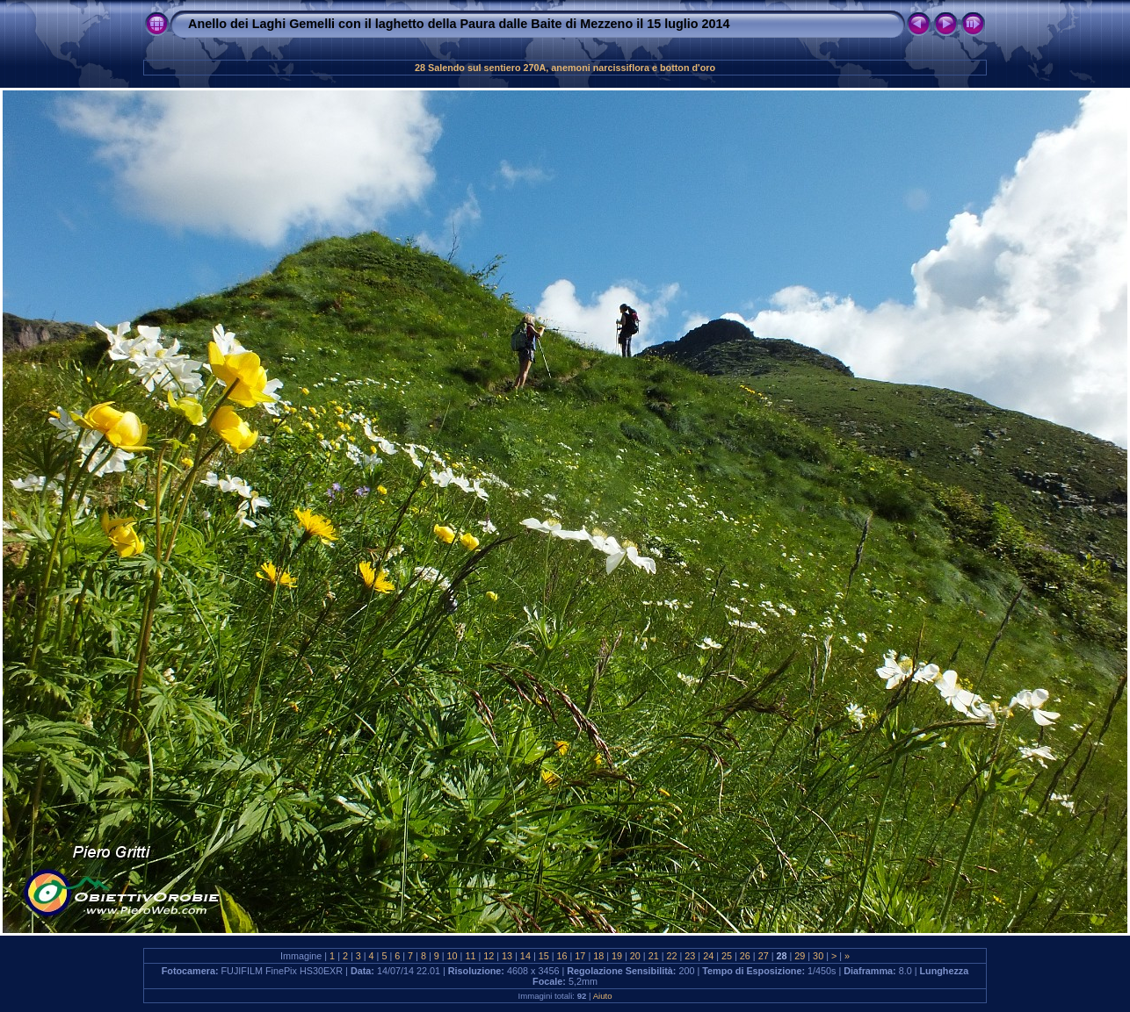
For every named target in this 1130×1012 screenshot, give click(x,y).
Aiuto (602, 996)
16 (562, 956)
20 (635, 956)
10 (452, 956)
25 (727, 956)
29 (800, 956)
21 (654, 956)
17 (580, 956)
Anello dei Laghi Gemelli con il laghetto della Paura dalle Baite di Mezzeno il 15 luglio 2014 (459, 24)
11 (470, 956)
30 (818, 956)
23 (690, 956)
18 (598, 956)
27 (763, 956)
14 (525, 956)
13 (507, 956)
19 (617, 956)
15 (544, 956)
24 (708, 956)
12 (488, 956)
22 (672, 956)
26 (745, 956)
